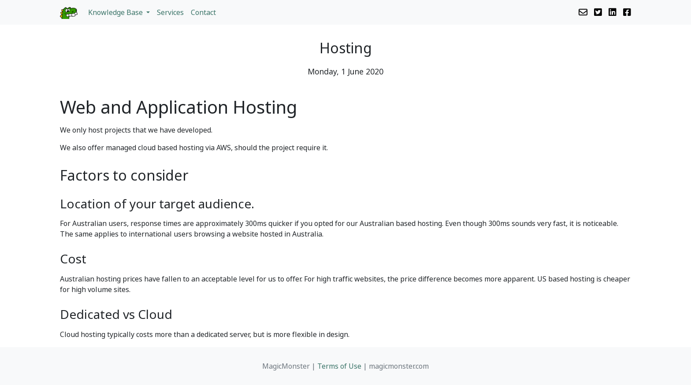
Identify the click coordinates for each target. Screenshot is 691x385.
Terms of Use (339, 366)
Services (170, 12)
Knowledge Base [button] (116, 12)
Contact (203, 12)
